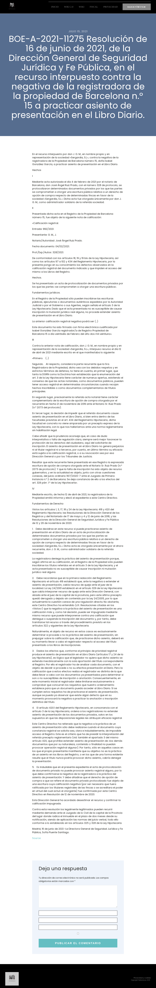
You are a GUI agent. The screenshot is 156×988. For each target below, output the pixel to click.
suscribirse (136, 6)
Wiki (81, 7)
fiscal (94, 7)
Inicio (55, 7)
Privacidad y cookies (142, 978)
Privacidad (110, 7)
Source (36, 838)
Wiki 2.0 (68, 7)
